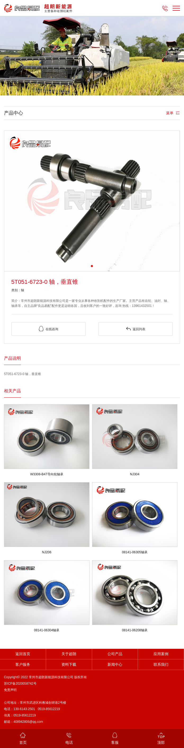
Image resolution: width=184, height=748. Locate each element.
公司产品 (114, 654)
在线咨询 (48, 329)
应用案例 (161, 654)
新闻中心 (114, 665)
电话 (69, 738)
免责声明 (10, 690)
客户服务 (22, 665)
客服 (115, 738)
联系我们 (161, 665)
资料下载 (68, 665)
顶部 (161, 738)
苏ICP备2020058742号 (20, 683)
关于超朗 (68, 654)
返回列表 (135, 329)
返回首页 (22, 654)
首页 (23, 738)
